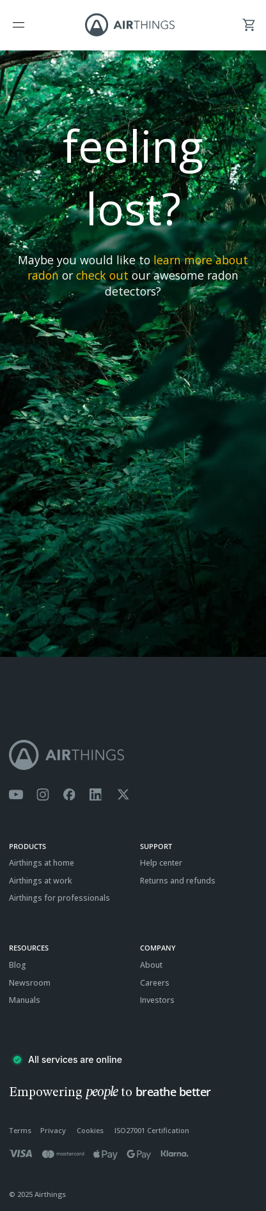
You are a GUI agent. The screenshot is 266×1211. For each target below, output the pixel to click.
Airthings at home (41, 862)
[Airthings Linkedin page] (96, 795)
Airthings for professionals (59, 897)
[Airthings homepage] (133, 755)
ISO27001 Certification (151, 1130)
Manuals (24, 1000)
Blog (17, 964)
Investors (157, 1000)
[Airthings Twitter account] (123, 795)
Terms (20, 1130)
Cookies (90, 1130)
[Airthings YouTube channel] (16, 795)
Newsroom (30, 982)
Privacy (53, 1130)
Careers (154, 982)
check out (102, 275)
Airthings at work (40, 880)
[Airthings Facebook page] (69, 795)
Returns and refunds (177, 880)
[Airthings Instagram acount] (42, 795)
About (151, 964)
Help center (161, 862)
